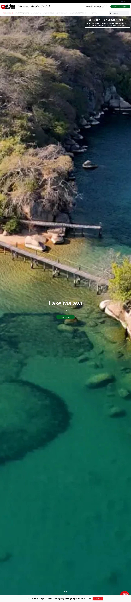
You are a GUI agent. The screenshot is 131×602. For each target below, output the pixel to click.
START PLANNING (120, 6)
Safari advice (62, 13)
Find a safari (8, 13)
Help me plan (65, 317)
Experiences (36, 13)
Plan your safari (22, 13)
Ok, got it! (98, 598)
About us (94, 13)
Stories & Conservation (79, 13)
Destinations (49, 13)
